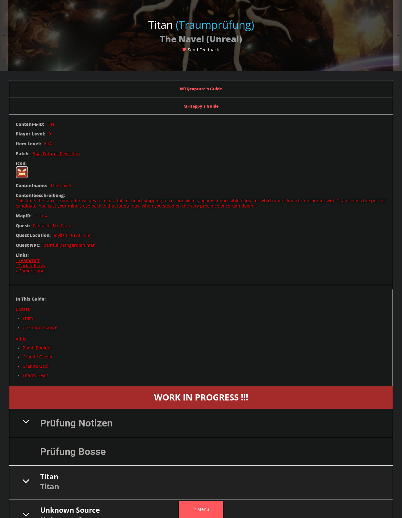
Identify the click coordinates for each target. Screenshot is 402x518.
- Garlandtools (30, 263)
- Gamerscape (30, 268)
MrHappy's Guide (201, 104)
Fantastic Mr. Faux (52, 222)
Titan (28, 316)
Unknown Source (40, 325)
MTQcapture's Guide (201, 88)
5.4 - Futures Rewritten (56, 150)
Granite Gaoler (38, 354)
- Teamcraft (28, 257)
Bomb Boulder (37, 345)
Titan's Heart (36, 373)
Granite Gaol (35, 363)
